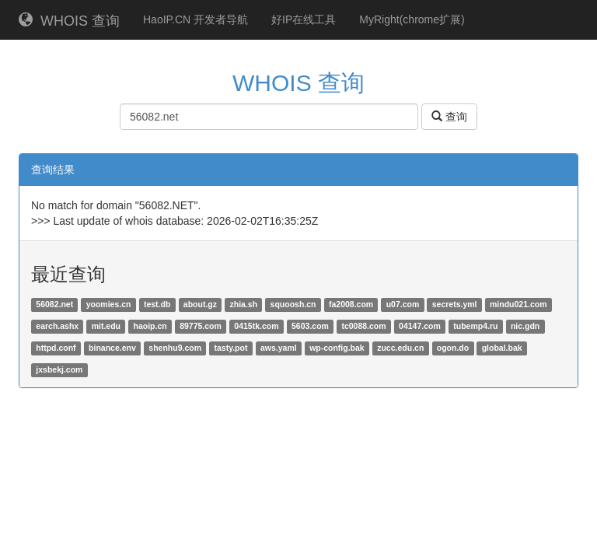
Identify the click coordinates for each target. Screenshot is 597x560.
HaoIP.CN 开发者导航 (195, 19)
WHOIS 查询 (69, 20)
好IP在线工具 (303, 19)
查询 (449, 116)
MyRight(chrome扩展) (411, 19)
